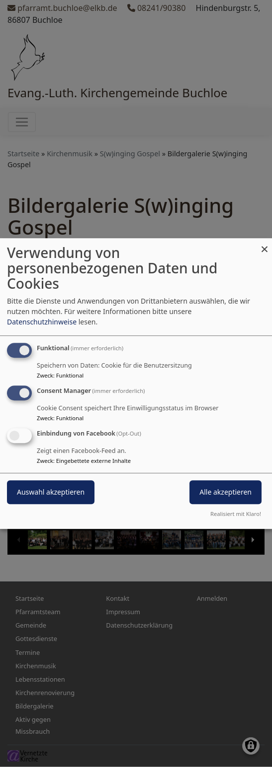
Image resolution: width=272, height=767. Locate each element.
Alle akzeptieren (225, 492)
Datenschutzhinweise (42, 321)
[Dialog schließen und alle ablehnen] (264, 244)
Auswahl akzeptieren (51, 492)
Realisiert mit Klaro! (235, 513)
